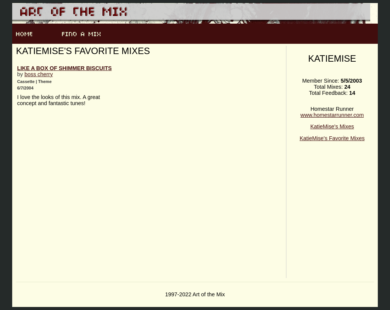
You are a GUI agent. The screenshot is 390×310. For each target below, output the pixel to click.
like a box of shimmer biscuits (64, 68)
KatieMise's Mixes (332, 126)
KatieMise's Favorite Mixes (332, 138)
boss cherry (38, 74)
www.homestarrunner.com (332, 115)
